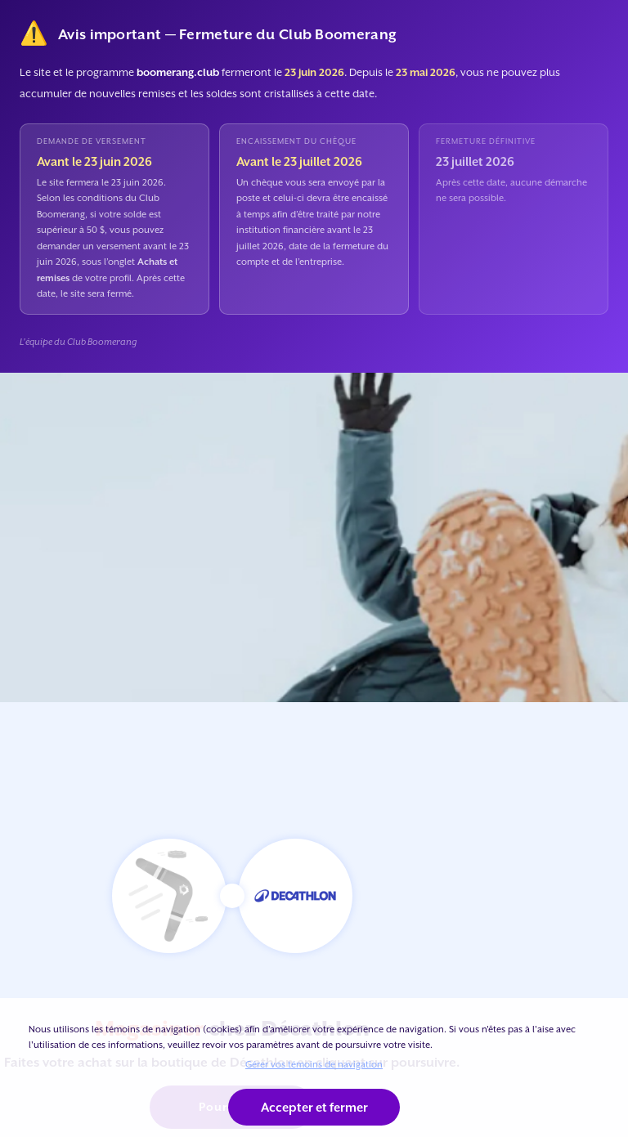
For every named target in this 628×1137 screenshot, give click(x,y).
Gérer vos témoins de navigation (314, 1064)
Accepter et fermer (314, 1107)
